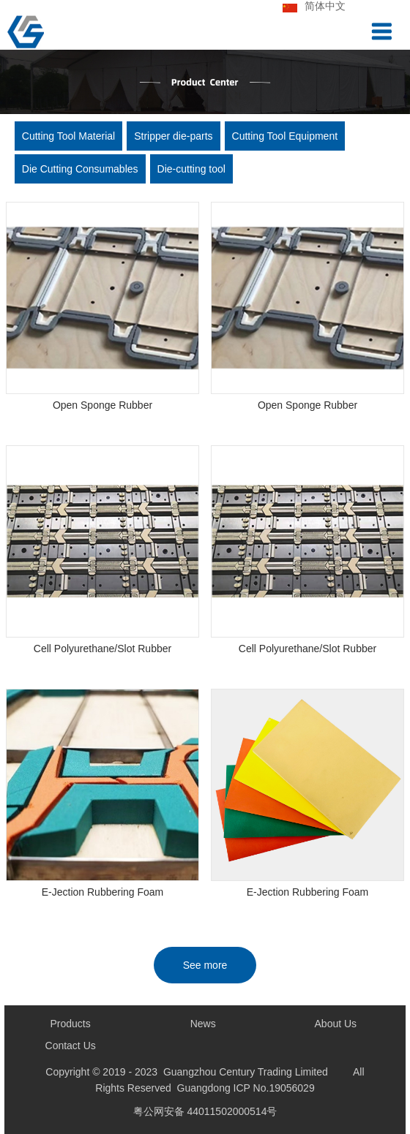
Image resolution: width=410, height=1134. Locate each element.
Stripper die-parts (173, 136)
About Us (336, 1023)
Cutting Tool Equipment (285, 136)
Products (71, 1023)
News (203, 1023)
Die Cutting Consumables (80, 169)
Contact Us (70, 1045)
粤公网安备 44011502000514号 (205, 1111)
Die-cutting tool (191, 169)
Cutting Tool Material (68, 136)
